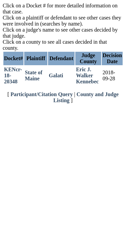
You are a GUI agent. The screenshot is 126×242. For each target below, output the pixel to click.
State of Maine (33, 75)
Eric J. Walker (84, 72)
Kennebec (87, 81)
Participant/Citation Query (41, 94)
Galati (56, 75)
